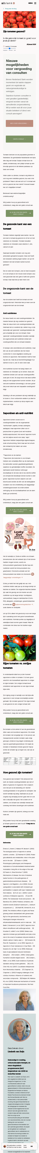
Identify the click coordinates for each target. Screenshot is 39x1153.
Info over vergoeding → (19, 123)
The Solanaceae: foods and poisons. (20, 899)
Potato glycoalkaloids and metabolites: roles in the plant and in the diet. (19, 857)
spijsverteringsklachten (23, 604)
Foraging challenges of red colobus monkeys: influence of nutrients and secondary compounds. (18, 975)
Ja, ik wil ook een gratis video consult (20, 213)
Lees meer (25, 1146)
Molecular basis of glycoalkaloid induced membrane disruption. (17, 952)
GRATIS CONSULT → (19, 139)
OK (32, 1146)
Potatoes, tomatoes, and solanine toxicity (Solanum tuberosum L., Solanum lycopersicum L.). (19, 905)
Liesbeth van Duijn (16, 1051)
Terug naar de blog (9, 9)
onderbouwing (8, 196)
